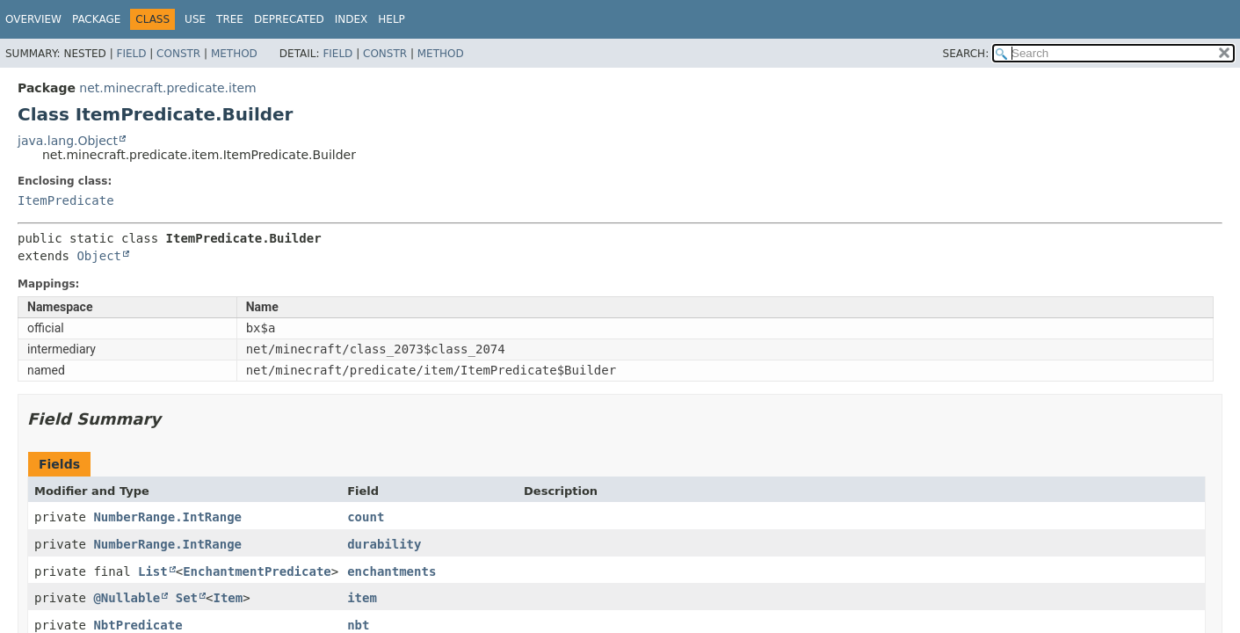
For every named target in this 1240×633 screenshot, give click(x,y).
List (153, 571)
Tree (229, 19)
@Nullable (126, 598)
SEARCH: (966, 53)
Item (228, 598)
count (365, 517)
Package (96, 19)
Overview (33, 19)
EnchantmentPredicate (257, 571)
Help (391, 19)
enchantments (391, 571)
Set (187, 598)
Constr (178, 53)
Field (131, 53)
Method (234, 53)
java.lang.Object (68, 141)
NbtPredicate (137, 625)
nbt (358, 625)
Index (351, 19)
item (362, 598)
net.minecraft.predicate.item (167, 88)
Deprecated (289, 19)
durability (384, 544)
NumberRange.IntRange (167, 517)
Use (195, 19)
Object (98, 256)
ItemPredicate (66, 200)
